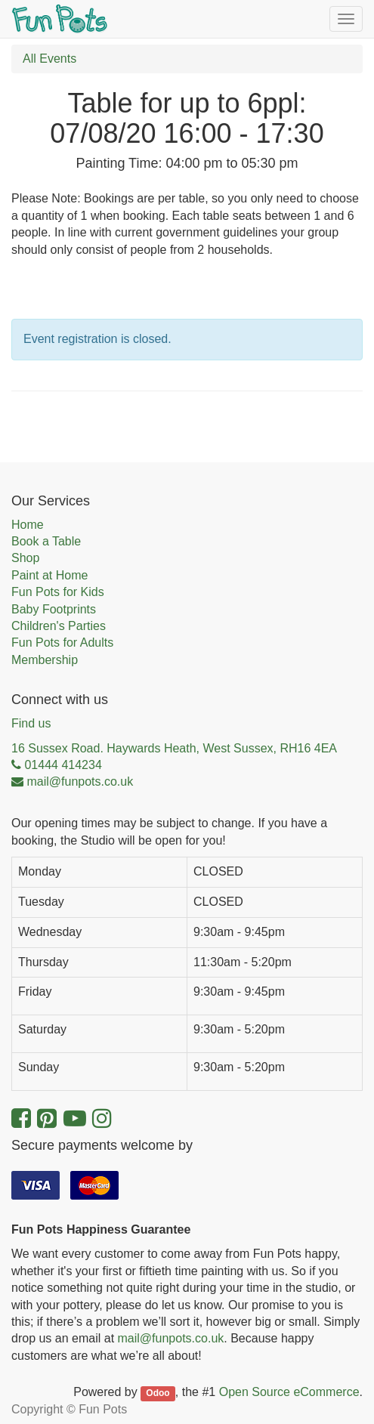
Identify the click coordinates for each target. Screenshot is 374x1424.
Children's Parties (58, 625)
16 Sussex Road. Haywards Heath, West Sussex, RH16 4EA (174, 748)
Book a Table (46, 541)
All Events (49, 58)
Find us (31, 723)
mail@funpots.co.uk (171, 1338)
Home (27, 524)
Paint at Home (49, 575)
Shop (25, 557)
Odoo (157, 1393)
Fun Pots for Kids (57, 591)
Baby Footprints (53, 609)
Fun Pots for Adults (62, 642)
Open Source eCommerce (289, 1391)
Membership (44, 659)
